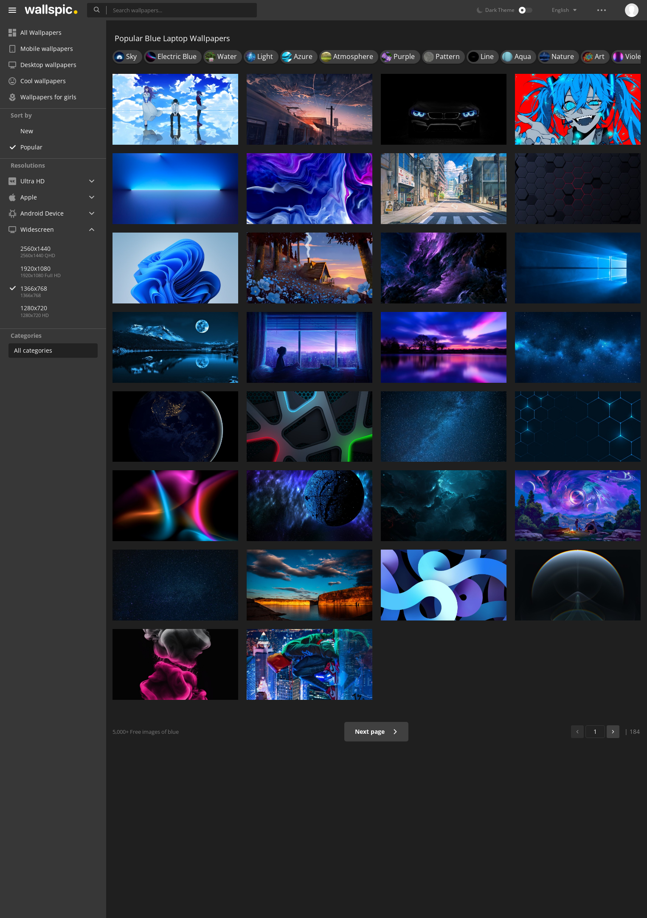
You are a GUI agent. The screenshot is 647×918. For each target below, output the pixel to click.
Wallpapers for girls (42, 97)
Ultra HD (26, 181)
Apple (22, 197)
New (26, 131)
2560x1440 (35, 248)
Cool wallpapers (37, 81)
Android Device (36, 213)
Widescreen (31, 229)
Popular (31, 147)
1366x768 (63, 288)
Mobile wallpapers (40, 49)
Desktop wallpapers (42, 65)
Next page (376, 731)
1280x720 (33, 308)
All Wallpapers (35, 32)
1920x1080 (35, 268)
